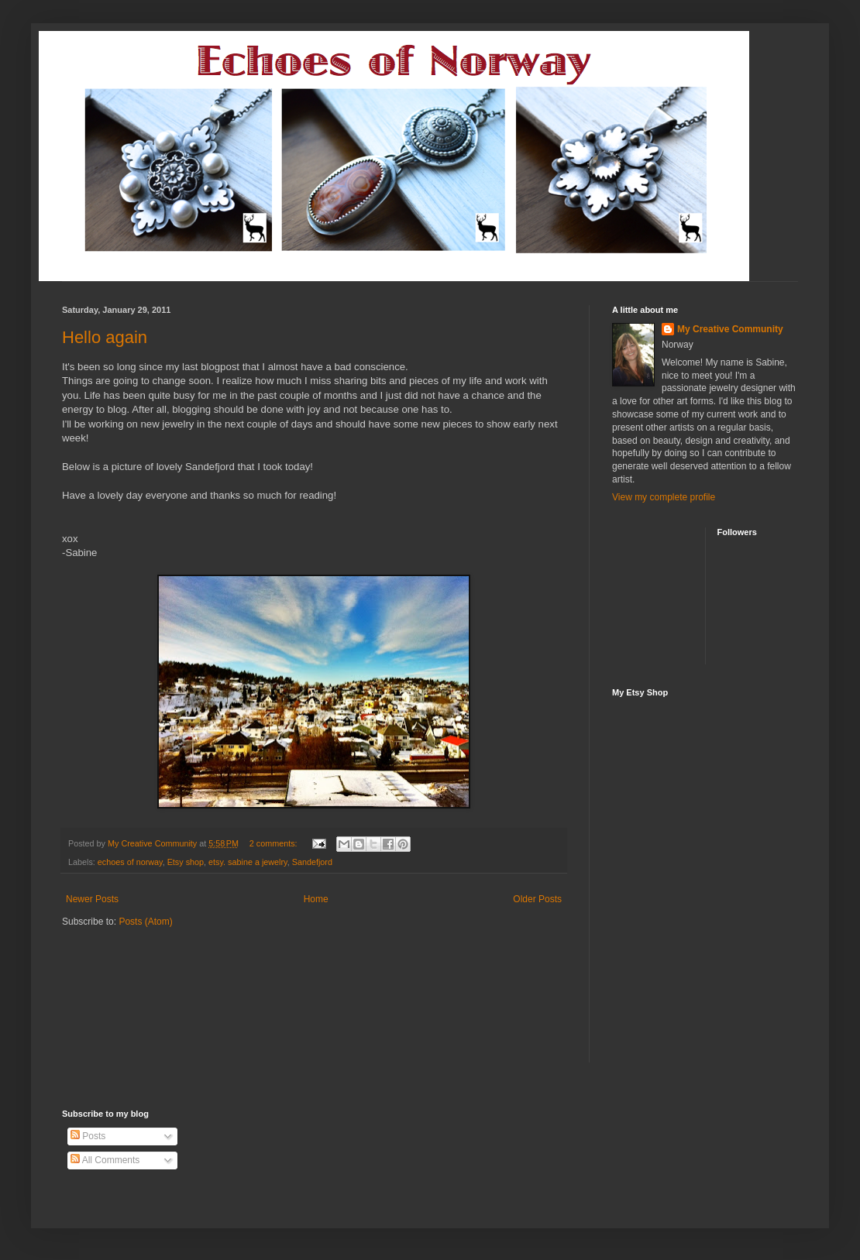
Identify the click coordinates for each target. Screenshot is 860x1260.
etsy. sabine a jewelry (247, 862)
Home (316, 899)
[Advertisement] (152, 975)
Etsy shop (185, 862)
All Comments (105, 1160)
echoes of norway (130, 862)
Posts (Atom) (145, 921)
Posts (88, 1136)
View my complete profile (663, 497)
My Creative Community (730, 329)
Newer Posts (92, 899)
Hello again (104, 337)
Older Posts (537, 899)
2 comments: (274, 843)
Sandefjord (312, 862)
